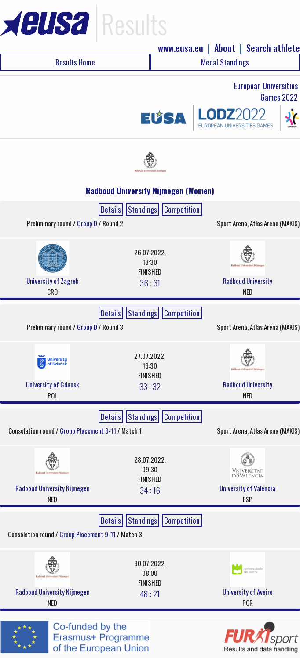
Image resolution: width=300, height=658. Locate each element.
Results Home (75, 62)
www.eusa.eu (180, 48)
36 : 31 (150, 282)
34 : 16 (150, 490)
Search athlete (273, 48)
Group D (88, 223)
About (224, 48)
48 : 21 (150, 593)
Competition (182, 209)
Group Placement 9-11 (88, 430)
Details (111, 209)
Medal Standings (225, 62)
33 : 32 (150, 386)
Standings (142, 209)
